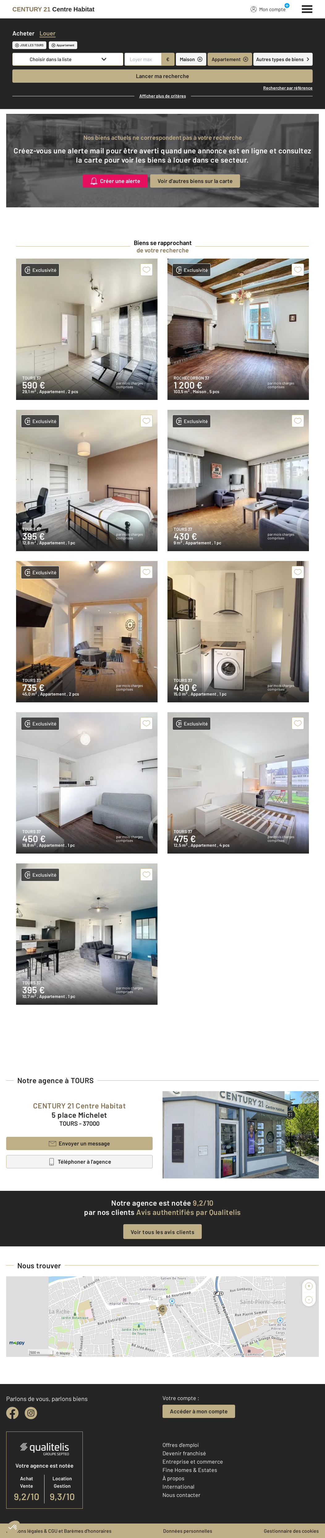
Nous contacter (181, 1494)
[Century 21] (53, 9)
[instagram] (31, 1413)
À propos (173, 1478)
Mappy (65, 1353)
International (178, 1486)
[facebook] (12, 1413)
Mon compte (268, 9)
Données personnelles (187, 1531)
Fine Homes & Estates (189, 1469)
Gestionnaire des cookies (291, 1531)
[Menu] (307, 8)
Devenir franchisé (184, 1453)
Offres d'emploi (180, 1444)
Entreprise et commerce (192, 1461)
